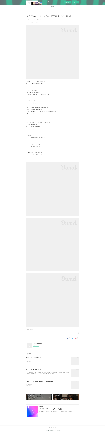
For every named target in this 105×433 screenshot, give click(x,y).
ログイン (75, 2)
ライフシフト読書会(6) (29, 329)
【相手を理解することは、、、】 (32, 384)
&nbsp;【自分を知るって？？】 (31, 360)
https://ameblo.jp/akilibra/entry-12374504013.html (36, 157)
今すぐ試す (67, 2)
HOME (52, 6)
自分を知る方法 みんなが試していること (34, 357)
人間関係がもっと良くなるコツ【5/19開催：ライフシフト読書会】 (40, 381)
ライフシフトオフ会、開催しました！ (34, 369)
